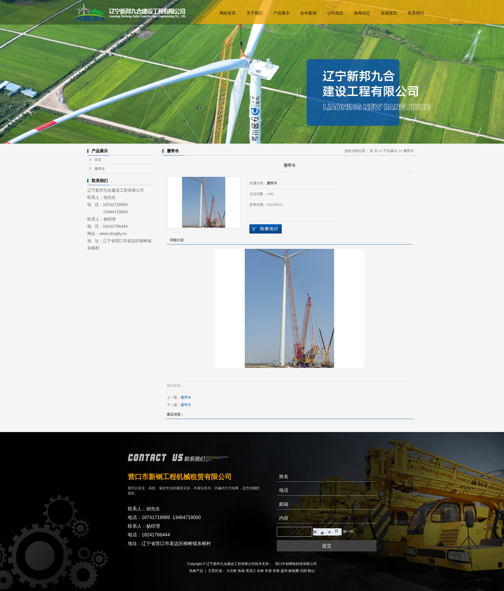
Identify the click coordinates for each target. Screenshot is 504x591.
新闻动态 (362, 13)
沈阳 (303, 571)
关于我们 (255, 13)
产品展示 (282, 13)
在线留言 (389, 13)
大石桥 (231, 571)
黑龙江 (251, 571)
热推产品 (196, 571)
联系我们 (416, 13)
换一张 (348, 531)
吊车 (97, 160)
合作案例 (309, 13)
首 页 (373, 151)
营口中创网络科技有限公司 (296, 564)
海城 (241, 571)
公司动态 (335, 13)
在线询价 (265, 229)
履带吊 (99, 169)
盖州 (284, 571)
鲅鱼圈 (293, 571)
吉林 (260, 571)
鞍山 (311, 571)
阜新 (276, 571)
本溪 (268, 571)
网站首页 (228, 13)
